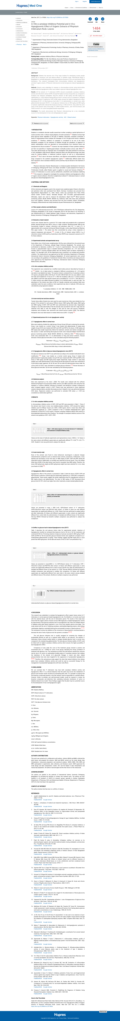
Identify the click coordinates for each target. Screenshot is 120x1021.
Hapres (66, 7)
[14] (40, 355)
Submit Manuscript (95, 1)
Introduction (19, 20)
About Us (101, 7)
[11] (34, 270)
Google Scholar (47, 800)
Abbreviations (20, 30)
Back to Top (103, 1011)
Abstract (19, 18)
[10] (53, 231)
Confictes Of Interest (21, 37)
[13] (75, 333)
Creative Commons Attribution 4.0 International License (96, 49)
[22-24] (70, 632)
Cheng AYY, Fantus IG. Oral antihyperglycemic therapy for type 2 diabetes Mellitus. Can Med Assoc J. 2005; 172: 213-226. (59, 820)
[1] (70, 134)
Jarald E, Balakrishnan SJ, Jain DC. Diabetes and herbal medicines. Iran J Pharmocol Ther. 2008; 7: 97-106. (59, 798)
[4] (83, 148)
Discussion (19, 26)
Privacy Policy (62, 1018)
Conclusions (19, 28)
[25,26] (32, 658)
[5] (36, 162)
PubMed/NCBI (38, 800)
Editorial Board (93, 7)
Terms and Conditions (73, 1018)
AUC (65, 117)
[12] (74, 312)
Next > (25, 44)
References (19, 39)
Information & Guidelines (81, 7)
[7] (63, 158)
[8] (83, 169)
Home (71, 7)
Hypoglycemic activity (56, 117)
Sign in (76, 1)
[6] (37, 156)
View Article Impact (97, 35)
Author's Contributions (22, 33)
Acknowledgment (21, 35)
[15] (72, 365)
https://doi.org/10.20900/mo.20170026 (57, 17)
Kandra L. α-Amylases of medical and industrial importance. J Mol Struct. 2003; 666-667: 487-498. (59, 804)
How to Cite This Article (22, 41)
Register (85, 1)
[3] (50, 146)
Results (18, 24)
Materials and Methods (22, 22)
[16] (44, 466)
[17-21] (82, 628)
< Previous (19, 44)
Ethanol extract (72, 117)
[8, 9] (32, 173)
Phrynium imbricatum (43, 117)
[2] (38, 140)
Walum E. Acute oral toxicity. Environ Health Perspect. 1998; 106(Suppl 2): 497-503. (57, 889)
